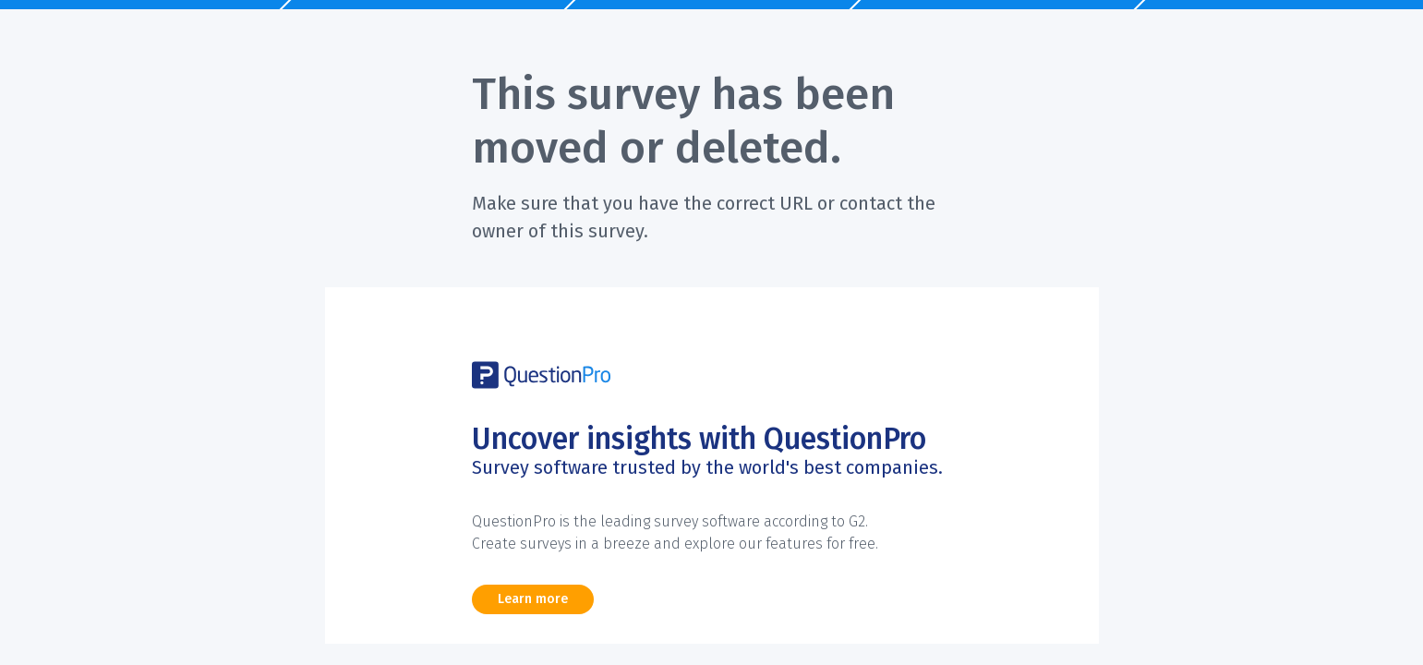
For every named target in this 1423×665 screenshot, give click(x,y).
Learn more (533, 599)
